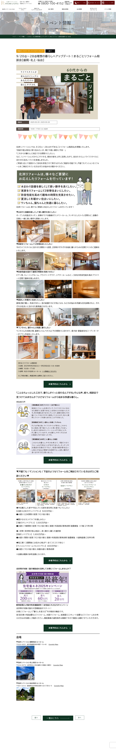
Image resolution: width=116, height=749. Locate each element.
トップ (14, 36)
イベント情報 (107, 9)
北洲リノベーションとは (8, 9)
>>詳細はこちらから (49, 371)
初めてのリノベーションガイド (36, 9)
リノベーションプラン (22, 9)
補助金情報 (65, 9)
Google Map (53, 644)
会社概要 (79, 9)
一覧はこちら (51, 718)
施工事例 (50, 9)
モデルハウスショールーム (93, 9)
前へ (36, 718)
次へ (80, 718)
